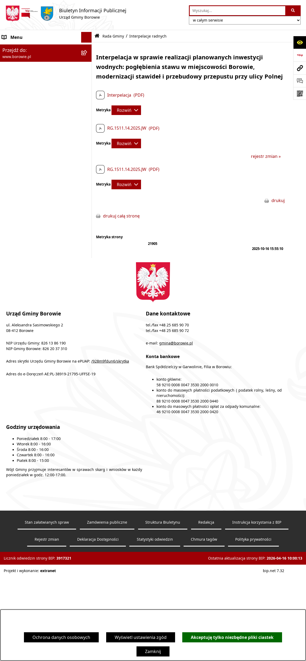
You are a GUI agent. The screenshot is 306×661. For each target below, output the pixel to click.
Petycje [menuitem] (9, 287)
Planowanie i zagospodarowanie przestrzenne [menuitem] (35, 273)
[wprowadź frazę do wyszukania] (237, 10)
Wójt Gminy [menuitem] (14, 80)
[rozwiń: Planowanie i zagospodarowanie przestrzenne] (87, 270)
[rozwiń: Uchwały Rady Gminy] (87, 135)
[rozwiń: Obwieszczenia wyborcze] (87, 69)
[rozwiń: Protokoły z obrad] (87, 178)
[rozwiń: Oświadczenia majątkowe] (87, 238)
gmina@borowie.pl (176, 435)
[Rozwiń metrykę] (126, 110)
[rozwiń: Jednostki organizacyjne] (87, 216)
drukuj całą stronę (121, 216)
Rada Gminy (113, 36)
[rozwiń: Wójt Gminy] (87, 80)
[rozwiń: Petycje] (87, 287)
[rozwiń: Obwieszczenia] (87, 58)
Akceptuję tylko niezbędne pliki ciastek (232, 637)
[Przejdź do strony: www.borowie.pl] (299, 67)
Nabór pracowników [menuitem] (22, 259)
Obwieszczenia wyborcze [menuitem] (27, 69)
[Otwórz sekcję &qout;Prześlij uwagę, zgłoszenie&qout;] (299, 80)
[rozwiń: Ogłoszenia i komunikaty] (87, 48)
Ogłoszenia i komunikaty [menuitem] (27, 48)
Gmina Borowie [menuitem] (17, 206)
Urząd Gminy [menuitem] (15, 90)
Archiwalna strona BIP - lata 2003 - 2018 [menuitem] (41, 325)
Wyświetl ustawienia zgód (141, 637)
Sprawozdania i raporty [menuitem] (25, 249)
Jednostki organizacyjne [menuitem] (26, 217)
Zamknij (153, 651)
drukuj (278, 200)
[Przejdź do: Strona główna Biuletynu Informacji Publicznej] (97, 36)
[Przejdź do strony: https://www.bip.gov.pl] (299, 55)
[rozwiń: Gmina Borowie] (87, 206)
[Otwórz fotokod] (299, 93)
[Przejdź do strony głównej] (65, 13)
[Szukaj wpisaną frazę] (293, 10)
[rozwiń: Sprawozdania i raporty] (87, 248)
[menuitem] (46, 118)
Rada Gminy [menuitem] (14, 101)
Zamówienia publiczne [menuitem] (24, 227)
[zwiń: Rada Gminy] (87, 101)
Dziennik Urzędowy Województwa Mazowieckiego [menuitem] (36, 301)
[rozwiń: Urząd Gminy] (87, 90)
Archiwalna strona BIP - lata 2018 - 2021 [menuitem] (41, 315)
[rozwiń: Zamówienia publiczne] (87, 227)
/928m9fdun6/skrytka (110, 453)
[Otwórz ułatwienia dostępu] (299, 42)
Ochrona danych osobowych (61, 637)
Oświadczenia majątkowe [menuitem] (27, 238)
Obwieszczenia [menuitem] (17, 58)
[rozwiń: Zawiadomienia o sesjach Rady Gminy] (87, 115)
